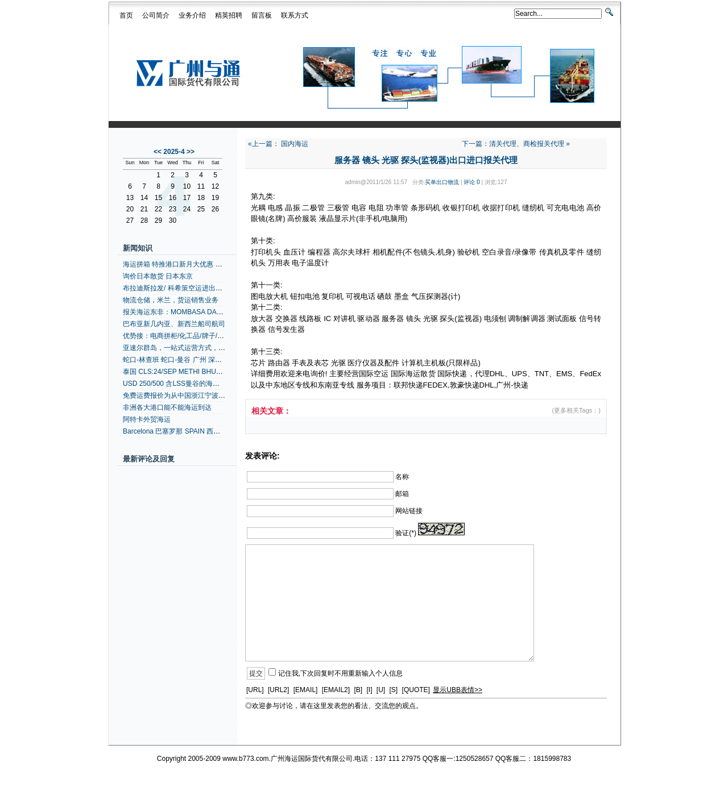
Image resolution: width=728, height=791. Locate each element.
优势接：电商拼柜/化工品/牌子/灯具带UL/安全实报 (199, 336)
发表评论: (262, 455)
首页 (126, 15)
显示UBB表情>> (457, 690)
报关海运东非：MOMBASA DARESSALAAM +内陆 (200, 312)
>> (191, 152)
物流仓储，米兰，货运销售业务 (170, 300)
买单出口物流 (442, 182)
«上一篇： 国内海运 (278, 144)
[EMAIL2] (336, 690)
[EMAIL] (305, 690)
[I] (369, 690)
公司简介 (155, 15)
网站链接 (409, 511)
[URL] (255, 690)
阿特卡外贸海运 (147, 419)
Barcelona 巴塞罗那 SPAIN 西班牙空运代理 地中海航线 (207, 431)
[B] (358, 690)
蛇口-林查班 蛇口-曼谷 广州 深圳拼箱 (179, 360)
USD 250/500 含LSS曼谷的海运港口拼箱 (185, 384)
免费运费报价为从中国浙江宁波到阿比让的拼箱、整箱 (205, 395)
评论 (469, 182)
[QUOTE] (416, 690)
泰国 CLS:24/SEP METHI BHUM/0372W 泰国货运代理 (205, 372)
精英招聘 (228, 15)
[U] (381, 690)
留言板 (261, 15)
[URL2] (278, 690)
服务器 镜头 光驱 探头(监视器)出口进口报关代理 (426, 160)
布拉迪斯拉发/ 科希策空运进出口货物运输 (186, 288)
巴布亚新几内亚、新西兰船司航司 (174, 324)
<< (158, 152)
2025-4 (173, 152)
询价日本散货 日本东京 (158, 276)
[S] (394, 690)
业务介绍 (192, 15)
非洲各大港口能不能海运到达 (167, 407)
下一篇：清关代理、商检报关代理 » (516, 144)
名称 (402, 477)
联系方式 (294, 15)
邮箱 (402, 494)
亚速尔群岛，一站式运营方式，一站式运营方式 (194, 348)
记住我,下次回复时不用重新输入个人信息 (340, 673)
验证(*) (405, 533)
